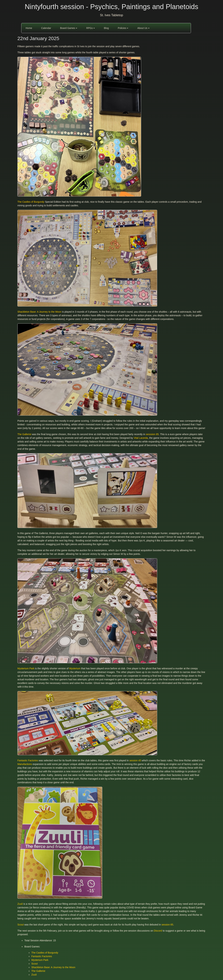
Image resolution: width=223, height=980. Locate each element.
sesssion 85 (152, 434)
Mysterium (74, 668)
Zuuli (20, 903)
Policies (123, 28)
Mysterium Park (25, 668)
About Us (143, 28)
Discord (158, 930)
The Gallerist (24, 434)
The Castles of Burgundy (30, 201)
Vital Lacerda (141, 438)
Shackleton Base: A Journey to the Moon (39, 311)
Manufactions (24, 764)
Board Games (68, 28)
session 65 (167, 924)
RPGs (90, 28)
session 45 (135, 760)
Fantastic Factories (27, 760)
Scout (20, 924)
